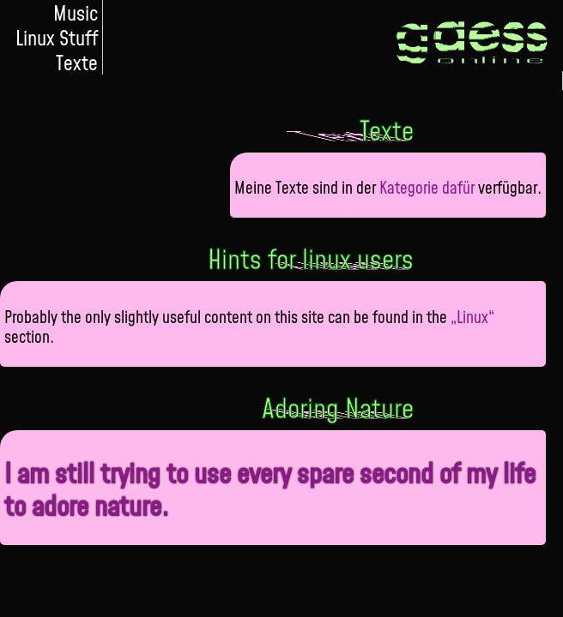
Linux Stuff (56, 37)
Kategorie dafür (427, 187)
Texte (77, 62)
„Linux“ (472, 316)
